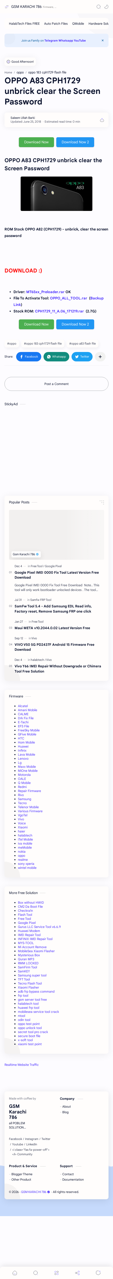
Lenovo (23, 759)
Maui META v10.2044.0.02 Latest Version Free (52, 628)
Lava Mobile (26, 754)
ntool (21, 1016)
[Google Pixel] (53, 566)
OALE (22, 779)
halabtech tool (28, 1004)
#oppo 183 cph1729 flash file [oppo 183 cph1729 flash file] (43, 343)
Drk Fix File (26, 718)
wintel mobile (27, 868)
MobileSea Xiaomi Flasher (36, 951)
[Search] (98, 6)
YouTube (80, 40)
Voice (22, 823)
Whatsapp (66, 40)
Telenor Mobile (28, 807)
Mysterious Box (29, 955)
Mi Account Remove (32, 947)
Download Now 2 (75, 142)
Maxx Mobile (27, 767)
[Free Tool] (37, 566)
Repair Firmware (29, 791)
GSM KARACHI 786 (26, 6)
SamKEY (24, 971)
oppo (21, 856)
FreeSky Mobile (29, 730)
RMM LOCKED (28, 963)
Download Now (36, 142)
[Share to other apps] (100, 356)
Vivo (21, 819)
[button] (106, 6)
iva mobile (25, 843)
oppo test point (29, 1024)
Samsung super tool (32, 975)
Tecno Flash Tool (30, 983)
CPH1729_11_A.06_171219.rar (59, 311)
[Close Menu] (102, 40)
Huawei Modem (29, 931)
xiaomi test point (30, 1044)
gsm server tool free (32, 1000)
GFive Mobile (27, 734)
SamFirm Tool (27, 967)
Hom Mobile (26, 742)
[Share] (77, 1273)
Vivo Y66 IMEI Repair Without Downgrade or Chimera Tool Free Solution (58, 668)
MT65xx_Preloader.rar (45, 292)
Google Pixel (27, 923)
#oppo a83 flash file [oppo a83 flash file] (82, 343)
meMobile (25, 847)
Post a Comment (56, 384)
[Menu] (56, 1273)
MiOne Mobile (28, 771)
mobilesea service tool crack (38, 1012)
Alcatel (23, 706)
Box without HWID (31, 903)
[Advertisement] (56, 1107)
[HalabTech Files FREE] (24, 23)
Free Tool (24, 919)
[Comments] (98, 1273)
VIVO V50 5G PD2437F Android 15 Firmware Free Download (54, 647)
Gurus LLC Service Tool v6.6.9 (39, 927)
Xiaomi (23, 827)
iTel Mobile (25, 839)
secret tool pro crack (33, 1032)
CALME (23, 714)
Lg (20, 763)
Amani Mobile (27, 710)
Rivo (21, 795)
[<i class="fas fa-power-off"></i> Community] (32, 1214)
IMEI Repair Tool (29, 935)
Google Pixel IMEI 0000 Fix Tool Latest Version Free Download (57, 575)
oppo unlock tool (30, 1028)
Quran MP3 (26, 959)
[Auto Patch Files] (56, 23)
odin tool (24, 1020)
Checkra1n (25, 911)
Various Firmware (30, 811)
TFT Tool (24, 979)
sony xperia (26, 864)
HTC (21, 738)
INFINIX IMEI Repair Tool (35, 939)
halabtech (25, 835)
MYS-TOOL (26, 943)
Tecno (22, 803)
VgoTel (22, 815)
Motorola (24, 775)
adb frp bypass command (36, 991)
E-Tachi (23, 722)
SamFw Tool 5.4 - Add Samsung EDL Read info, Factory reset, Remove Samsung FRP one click (53, 608)
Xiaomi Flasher (28, 987)
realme (23, 860)
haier (21, 831)
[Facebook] (15, 1202)
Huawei (23, 746)
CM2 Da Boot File (30, 907)
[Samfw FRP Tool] (40, 599)
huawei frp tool (28, 1008)
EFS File (23, 726)
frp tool (23, 996)
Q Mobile (24, 783)
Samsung (24, 799)
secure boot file (29, 1036)
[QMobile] (78, 23)
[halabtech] (38, 659)
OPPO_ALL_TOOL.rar (68, 298)
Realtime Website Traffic (21, 1065)
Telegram (51, 40)
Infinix (22, 750)
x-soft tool (25, 1040)
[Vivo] (34, 638)
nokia (22, 852)
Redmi (22, 787)
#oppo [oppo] (11, 343)
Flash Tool (25, 915)
